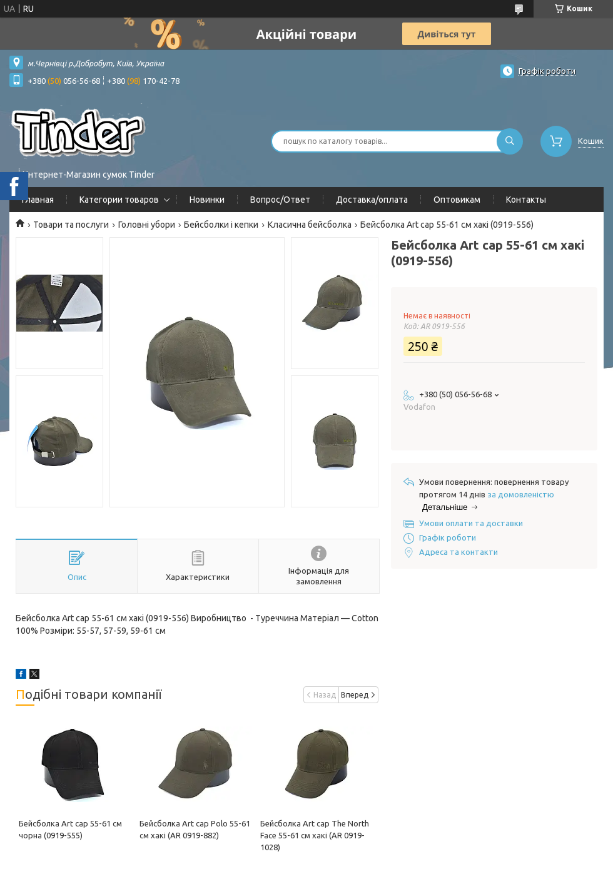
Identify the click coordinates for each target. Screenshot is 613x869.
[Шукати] (510, 141)
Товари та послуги (71, 225)
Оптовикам (456, 199)
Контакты (526, 199)
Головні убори (146, 225)
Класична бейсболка (310, 225)
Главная (38, 199)
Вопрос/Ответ (280, 199)
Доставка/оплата (372, 199)
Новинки (207, 199)
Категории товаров (119, 199)
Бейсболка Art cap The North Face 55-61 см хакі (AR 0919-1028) (314, 835)
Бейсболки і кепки (221, 225)
